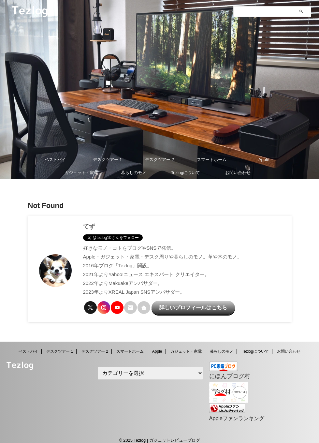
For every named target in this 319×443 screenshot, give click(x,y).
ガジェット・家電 (81, 172)
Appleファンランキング (233, 412)
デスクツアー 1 (107, 159)
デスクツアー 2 (159, 159)
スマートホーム (211, 159)
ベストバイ (55, 159)
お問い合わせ (238, 172)
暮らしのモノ (133, 172)
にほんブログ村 (226, 372)
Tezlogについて (185, 172)
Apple (263, 159)
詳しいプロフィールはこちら (181, 306)
